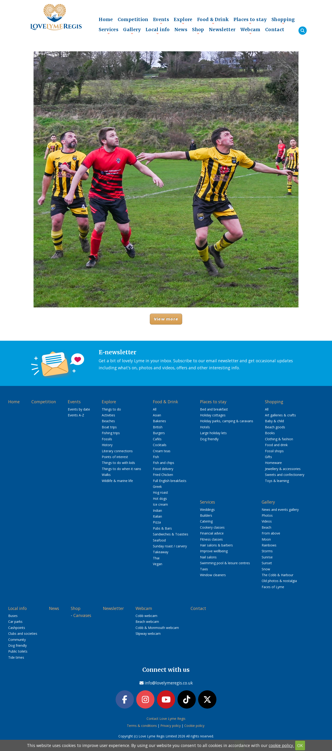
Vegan (157, 564)
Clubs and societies (22, 633)
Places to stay (250, 21)
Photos (267, 515)
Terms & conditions (142, 725)
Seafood (159, 540)
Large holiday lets (213, 433)
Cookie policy (194, 725)
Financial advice (212, 533)
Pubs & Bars (162, 528)
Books (270, 433)
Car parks (15, 621)
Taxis (204, 569)
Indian (157, 510)
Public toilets (17, 651)
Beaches (108, 421)
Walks (106, 474)
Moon (266, 539)
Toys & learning (277, 480)
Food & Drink (213, 21)
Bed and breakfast (214, 409)
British (157, 427)
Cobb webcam (146, 615)
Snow (266, 569)
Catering (206, 521)
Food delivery (163, 469)
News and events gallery (280, 509)
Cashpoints (16, 627)
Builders (206, 515)
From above (271, 533)
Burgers (159, 433)
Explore (183, 21)
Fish (156, 457)
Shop (198, 31)
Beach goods (275, 427)
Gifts (268, 457)
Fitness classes (211, 539)
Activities (108, 415)
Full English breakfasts (169, 480)
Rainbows (269, 545)
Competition (133, 19)
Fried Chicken (163, 474)
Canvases (82, 615)
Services (108, 31)
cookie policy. (281, 745)
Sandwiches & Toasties (170, 534)
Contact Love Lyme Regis (166, 718)
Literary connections (117, 451)
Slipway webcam (148, 633)
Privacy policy (170, 725)
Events (161, 21)
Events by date (79, 409)
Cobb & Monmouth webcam (157, 627)
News (181, 29)
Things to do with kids (118, 462)
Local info (158, 31)
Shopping (283, 21)
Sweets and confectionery (284, 474)
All (154, 409)
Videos (267, 521)
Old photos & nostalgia (279, 581)
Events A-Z (76, 415)
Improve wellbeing (214, 551)
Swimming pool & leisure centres (225, 563)
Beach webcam (147, 621)
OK (300, 745)
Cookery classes (212, 527)
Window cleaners (213, 575)
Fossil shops (274, 451)
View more (166, 318)
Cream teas (161, 451)
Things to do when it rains (121, 469)
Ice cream (160, 504)
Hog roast (160, 492)
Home (106, 19)
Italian (157, 516)
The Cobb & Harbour (277, 575)
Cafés (157, 439)
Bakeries (159, 421)
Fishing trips (111, 433)
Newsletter (222, 29)
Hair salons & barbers (216, 545)
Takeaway (160, 552)
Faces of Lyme (273, 587)
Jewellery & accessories (283, 469)
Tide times (16, 657)
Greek (157, 486)
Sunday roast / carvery (170, 546)
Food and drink (276, 445)
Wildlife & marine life (117, 480)
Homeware (273, 462)
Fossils (107, 439)
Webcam (250, 31)
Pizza (157, 522)
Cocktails (159, 445)
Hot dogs (160, 498)
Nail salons (208, 557)
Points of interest (115, 457)
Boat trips (109, 427)
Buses (13, 615)
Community (17, 639)
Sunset (267, 563)
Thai (156, 558)
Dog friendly (209, 439)
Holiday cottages (213, 415)
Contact (274, 29)
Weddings (207, 509)
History (107, 445)
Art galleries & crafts (280, 415)
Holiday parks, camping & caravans (226, 421)
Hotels (205, 427)
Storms (267, 551)
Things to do (111, 409)
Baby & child (274, 421)
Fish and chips (163, 462)
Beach (266, 527)
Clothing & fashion (279, 439)
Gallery (132, 31)
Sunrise (267, 557)
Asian (157, 415)
